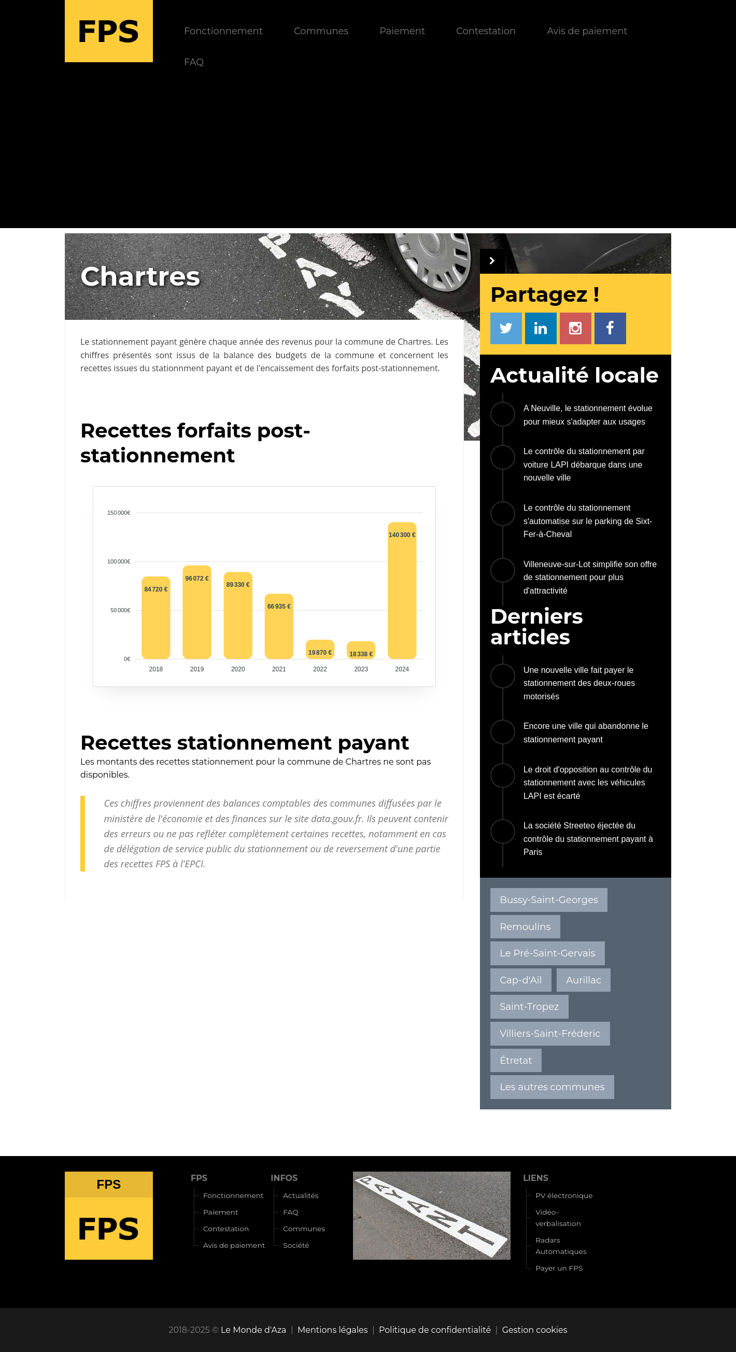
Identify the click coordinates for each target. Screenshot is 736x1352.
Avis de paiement (587, 30)
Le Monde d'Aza (253, 1330)
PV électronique (563, 1195)
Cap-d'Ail (521, 980)
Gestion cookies (535, 1330)
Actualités (300, 1195)
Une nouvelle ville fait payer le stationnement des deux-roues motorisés (579, 683)
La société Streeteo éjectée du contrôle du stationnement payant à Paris (588, 838)
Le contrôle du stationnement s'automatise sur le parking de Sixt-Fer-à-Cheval (588, 521)
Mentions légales (333, 1330)
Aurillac (583, 980)
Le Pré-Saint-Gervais (547, 953)
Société (296, 1245)
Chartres (414, 341)
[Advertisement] (368, 155)
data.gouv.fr (336, 818)
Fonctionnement (223, 30)
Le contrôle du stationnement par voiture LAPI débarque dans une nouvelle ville (584, 464)
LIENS (535, 1178)
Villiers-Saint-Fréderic (550, 1033)
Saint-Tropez (529, 1006)
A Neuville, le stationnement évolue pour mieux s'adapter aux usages (588, 415)
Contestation (486, 30)
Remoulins (525, 927)
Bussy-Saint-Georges (549, 900)
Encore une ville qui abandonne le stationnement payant (585, 733)
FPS (199, 1178)
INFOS (284, 1178)
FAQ (194, 62)
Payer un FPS (559, 1268)
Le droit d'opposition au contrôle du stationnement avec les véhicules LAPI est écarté (588, 782)
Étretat (516, 1060)
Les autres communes (552, 1087)
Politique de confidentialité (435, 1330)
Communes (321, 30)
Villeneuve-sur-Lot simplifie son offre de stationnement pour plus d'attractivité (590, 577)
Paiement (402, 30)
